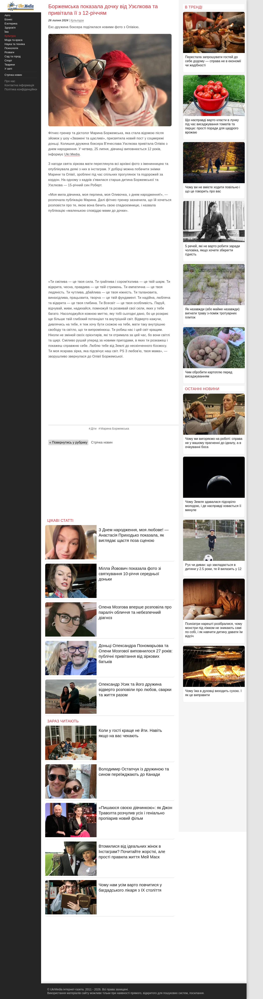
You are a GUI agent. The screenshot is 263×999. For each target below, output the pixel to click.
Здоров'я (10, 27)
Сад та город (13, 56)
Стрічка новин (101, 442)
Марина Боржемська (115, 428)
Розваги (9, 52)
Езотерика (11, 23)
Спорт (8, 60)
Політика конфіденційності (22, 89)
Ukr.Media (72, 154)
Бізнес (8, 19)
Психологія (11, 48)
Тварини (10, 64)
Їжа (7, 31)
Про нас (10, 81)
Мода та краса (13, 39)
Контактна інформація (19, 85)
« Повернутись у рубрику (68, 442)
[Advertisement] (110, 246)
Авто (7, 15)
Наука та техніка (15, 44)
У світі (8, 68)
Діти (94, 428)
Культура (77, 20)
